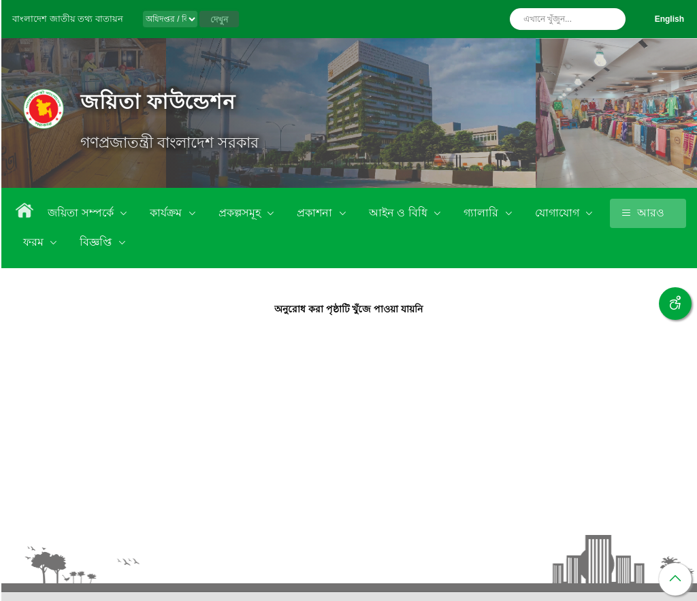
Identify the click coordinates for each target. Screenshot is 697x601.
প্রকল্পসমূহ (240, 212)
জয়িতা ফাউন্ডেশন (158, 102)
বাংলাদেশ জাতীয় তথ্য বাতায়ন (67, 19)
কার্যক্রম (167, 212)
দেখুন (219, 20)
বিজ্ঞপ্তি (97, 242)
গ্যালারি (482, 212)
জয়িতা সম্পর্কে (82, 212)
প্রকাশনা (316, 212)
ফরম (34, 242)
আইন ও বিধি (399, 212)
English (669, 19)
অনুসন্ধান (612, 19)
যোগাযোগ (558, 212)
